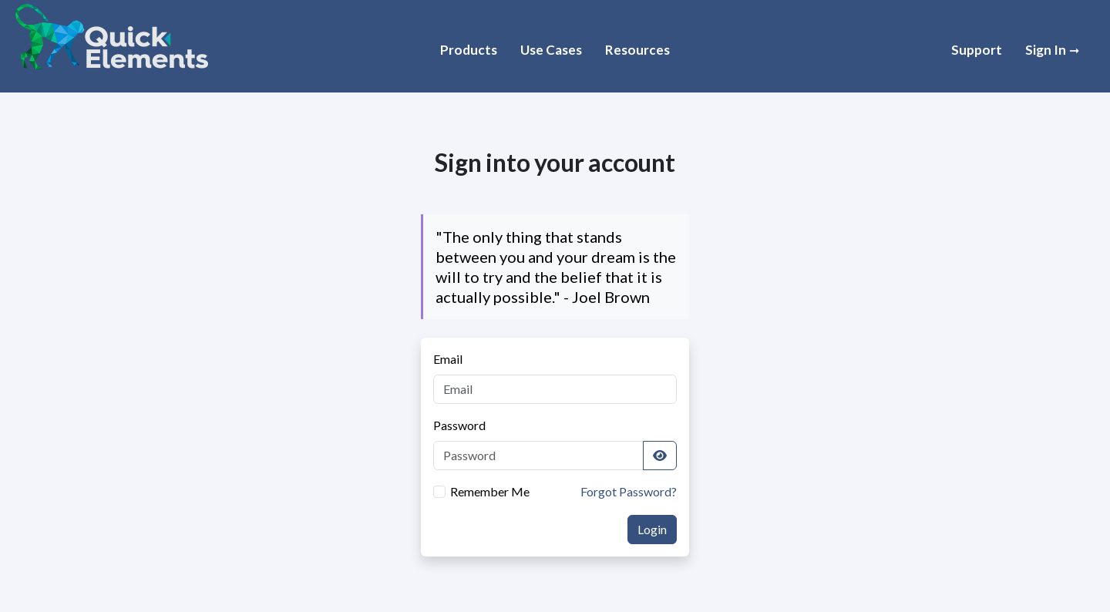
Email (447, 358)
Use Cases (551, 50)
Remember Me (490, 491)
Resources (637, 50)
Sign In (1046, 50)
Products (468, 50)
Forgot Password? (628, 491)
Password (459, 425)
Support (976, 50)
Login (652, 529)
